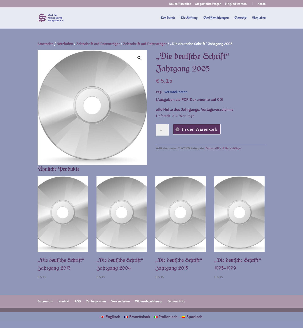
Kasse (262, 4)
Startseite (45, 43)
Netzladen (65, 43)
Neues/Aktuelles (180, 4)
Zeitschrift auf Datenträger (98, 43)
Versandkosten (175, 91)
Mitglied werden (236, 4)
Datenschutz (176, 301)
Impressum (45, 301)
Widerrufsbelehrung (148, 301)
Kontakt (63, 301)
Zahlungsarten (96, 301)
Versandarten (120, 301)
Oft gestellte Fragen (208, 4)
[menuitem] (110, 317)
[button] (139, 58)
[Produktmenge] (162, 130)
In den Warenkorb (199, 129)
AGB (78, 301)
